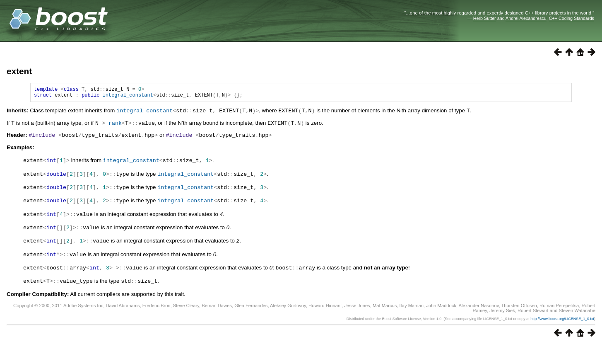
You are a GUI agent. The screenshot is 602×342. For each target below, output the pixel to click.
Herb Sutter (484, 18)
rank (115, 125)
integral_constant (128, 97)
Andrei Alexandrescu (526, 18)
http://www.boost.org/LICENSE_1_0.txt (562, 316)
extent (19, 71)
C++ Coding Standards (571, 18)
